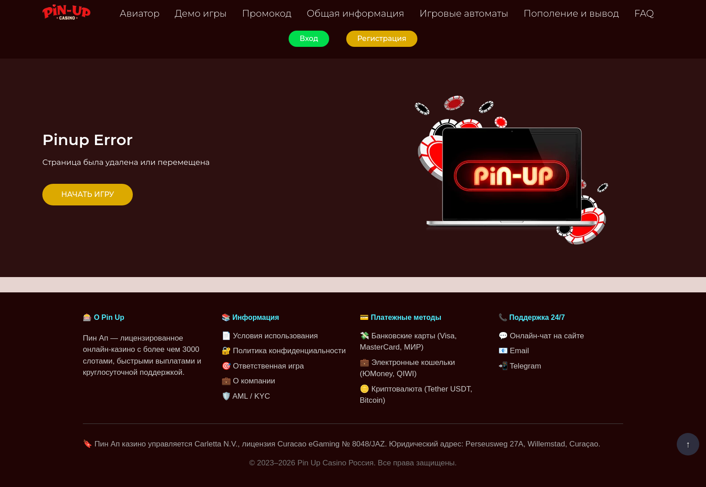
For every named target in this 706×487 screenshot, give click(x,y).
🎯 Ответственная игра (263, 366)
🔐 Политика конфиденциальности (284, 350)
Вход (308, 38)
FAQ (644, 13)
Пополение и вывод (571, 13)
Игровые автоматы (464, 13)
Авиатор (140, 13)
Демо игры (200, 13)
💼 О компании (248, 381)
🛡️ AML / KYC (246, 396)
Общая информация (355, 13)
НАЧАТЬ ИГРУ (87, 194)
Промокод (266, 13)
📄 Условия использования (270, 336)
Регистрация (381, 38)
